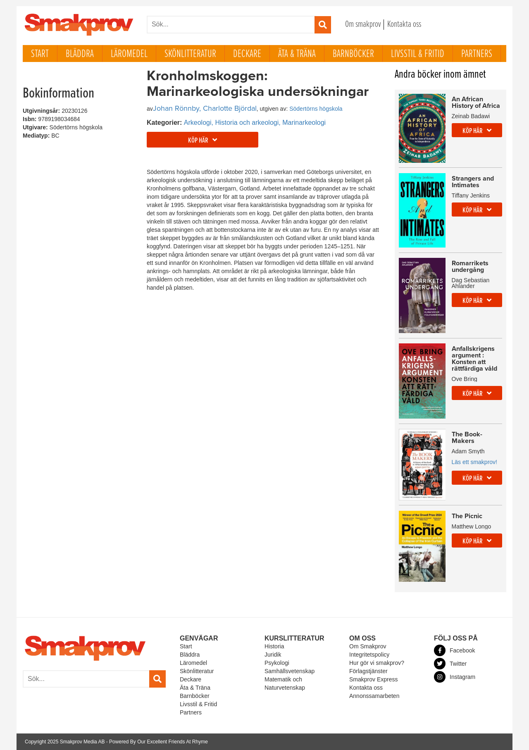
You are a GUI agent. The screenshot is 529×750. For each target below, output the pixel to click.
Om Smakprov (367, 646)
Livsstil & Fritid (417, 54)
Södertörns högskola (315, 108)
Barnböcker (353, 54)
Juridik (272, 654)
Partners (476, 54)
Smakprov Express (373, 679)
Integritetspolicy (369, 654)
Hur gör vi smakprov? (376, 663)
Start (40, 54)
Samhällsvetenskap (289, 671)
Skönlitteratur (190, 54)
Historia (274, 646)
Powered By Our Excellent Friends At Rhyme (158, 742)
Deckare (247, 54)
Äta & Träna (297, 54)
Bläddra (80, 54)
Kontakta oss (404, 25)
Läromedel (129, 54)
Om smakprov (363, 25)
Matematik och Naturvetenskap (284, 683)
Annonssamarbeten (374, 696)
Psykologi (276, 663)
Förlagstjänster (368, 671)
